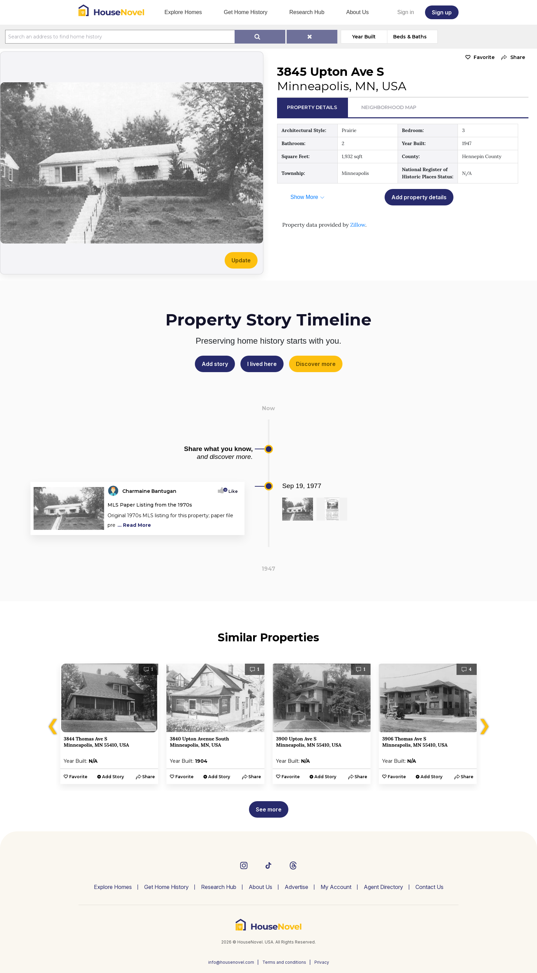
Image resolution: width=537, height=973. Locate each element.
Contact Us (429, 886)
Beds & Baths (410, 37)
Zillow (357, 224)
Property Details (312, 107)
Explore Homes (183, 12)
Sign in (405, 12)
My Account (336, 886)
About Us (357, 12)
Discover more (316, 363)
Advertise (296, 886)
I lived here (262, 363)
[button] (511, 57)
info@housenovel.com (231, 962)
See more (269, 809)
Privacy (321, 962)
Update (241, 260)
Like (231, 491)
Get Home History (245, 12)
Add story (215, 363)
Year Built (364, 37)
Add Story (113, 776)
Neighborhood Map (388, 107)
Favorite (484, 57)
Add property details (419, 197)
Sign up (442, 12)
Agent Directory (383, 886)
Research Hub (306, 12)
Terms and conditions (284, 962)
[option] (109, 724)
